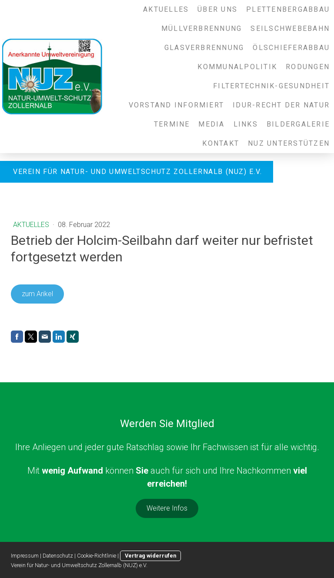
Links (246, 124)
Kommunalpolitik (237, 67)
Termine (172, 124)
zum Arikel (37, 294)
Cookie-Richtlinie (96, 555)
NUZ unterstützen (289, 143)
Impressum (25, 555)
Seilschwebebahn (290, 28)
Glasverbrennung (204, 47)
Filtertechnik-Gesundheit (271, 86)
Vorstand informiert (176, 105)
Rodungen (308, 67)
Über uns (217, 9)
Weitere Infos (167, 508)
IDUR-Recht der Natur (281, 105)
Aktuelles (166, 9)
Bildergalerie (298, 124)
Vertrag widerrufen (150, 555)
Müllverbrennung (201, 28)
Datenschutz (58, 555)
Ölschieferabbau (291, 47)
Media (211, 124)
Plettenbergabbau (288, 9)
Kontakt (220, 143)
